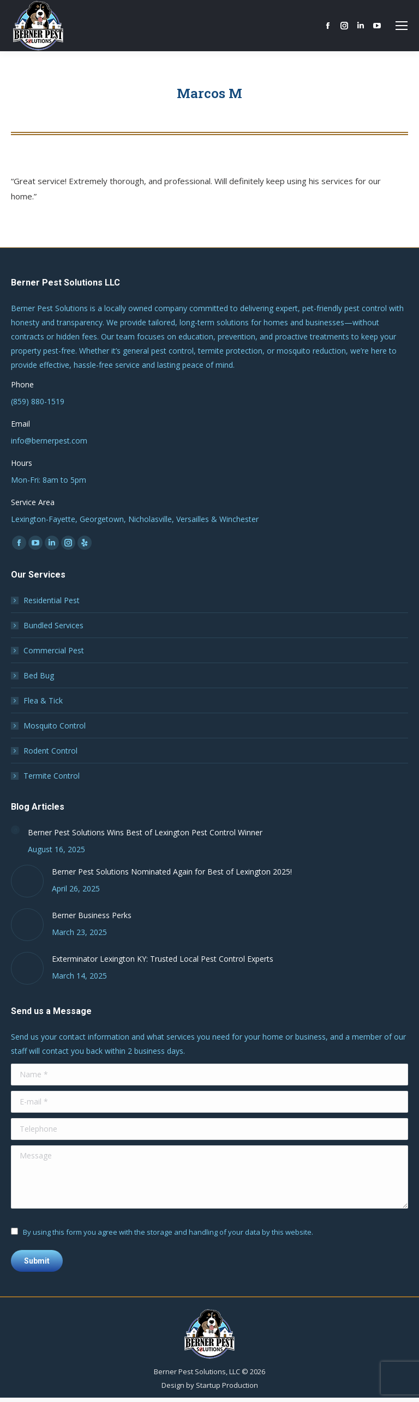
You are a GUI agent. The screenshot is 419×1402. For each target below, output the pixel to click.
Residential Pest (51, 600)
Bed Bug (38, 675)
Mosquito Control (54, 725)
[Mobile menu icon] (401, 25)
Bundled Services (53, 625)
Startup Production (227, 1385)
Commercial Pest (53, 650)
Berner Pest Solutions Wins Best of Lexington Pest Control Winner (145, 832)
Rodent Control (50, 750)
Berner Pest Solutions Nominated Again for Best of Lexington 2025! (172, 871)
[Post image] (15, 830)
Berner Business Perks (91, 915)
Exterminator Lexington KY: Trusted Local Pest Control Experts (162, 959)
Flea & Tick (43, 700)
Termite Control (51, 775)
